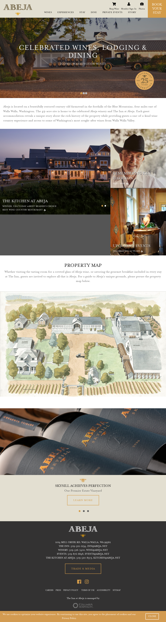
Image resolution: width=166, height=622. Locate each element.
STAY (82, 12)
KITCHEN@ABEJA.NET (106, 558)
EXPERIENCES (65, 12)
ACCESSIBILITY (103, 590)
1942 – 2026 (139, 178)
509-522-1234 (78, 546)
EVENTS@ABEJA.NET (97, 554)
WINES (48, 12)
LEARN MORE (83, 500)
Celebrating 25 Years (139, 248)
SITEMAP (117, 590)
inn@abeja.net (97, 546)
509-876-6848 (75, 554)
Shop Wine (114, 3)
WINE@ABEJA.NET (97, 550)
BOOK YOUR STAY (157, 9)
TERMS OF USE (88, 590)
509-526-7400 (77, 550)
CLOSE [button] (152, 616)
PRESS (58, 590)
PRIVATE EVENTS (112, 12)
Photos (142, 3)
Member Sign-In (128, 3)
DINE (94, 12)
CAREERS (49, 590)
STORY (132, 12)
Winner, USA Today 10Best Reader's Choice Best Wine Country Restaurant (56, 205)
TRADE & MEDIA (83, 568)
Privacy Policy (69, 618)
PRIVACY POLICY (70, 590)
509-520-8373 (84, 558)
